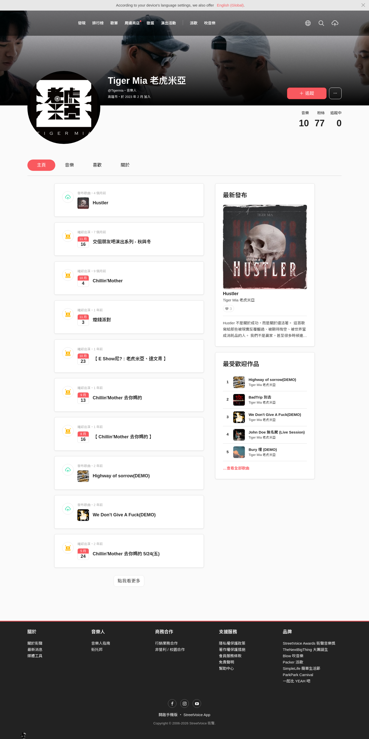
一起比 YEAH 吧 (296, 681)
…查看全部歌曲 (236, 470)
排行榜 (98, 23)
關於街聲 (34, 643)
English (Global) (230, 5)
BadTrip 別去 (260, 399)
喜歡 (97, 165)
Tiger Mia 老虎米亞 (239, 300)
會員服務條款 (230, 656)
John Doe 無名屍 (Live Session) (277, 434)
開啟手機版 (168, 715)
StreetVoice (48, 23)
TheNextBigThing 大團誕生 (305, 649)
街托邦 (97, 649)
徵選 (150, 23)
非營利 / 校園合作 (170, 649)
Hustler (100, 202)
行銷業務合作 (166, 643)
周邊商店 (133, 22)
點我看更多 (129, 581)
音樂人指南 (100, 643)
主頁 (41, 165)
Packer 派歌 (293, 662)
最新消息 (34, 649)
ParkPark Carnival (298, 675)
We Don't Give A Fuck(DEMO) (124, 514)
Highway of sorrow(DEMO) (121, 475)
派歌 (193, 23)
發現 (81, 23)
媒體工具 (34, 656)
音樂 (69, 165)
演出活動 (168, 23)
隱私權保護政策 (232, 643)
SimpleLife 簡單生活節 (301, 668)
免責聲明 (226, 662)
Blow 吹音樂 (293, 656)
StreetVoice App (196, 715)
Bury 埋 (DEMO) (263, 451)
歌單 (114, 23)
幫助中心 (226, 668)
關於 (125, 165)
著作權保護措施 (232, 649)
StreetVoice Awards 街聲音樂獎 (309, 643)
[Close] (363, 5)
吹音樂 (209, 23)
